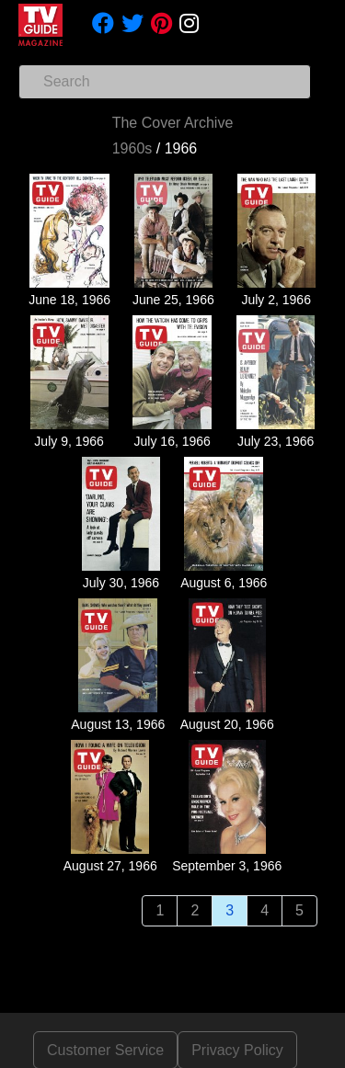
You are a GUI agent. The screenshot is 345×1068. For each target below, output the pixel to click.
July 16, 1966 (172, 441)
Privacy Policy (237, 1050)
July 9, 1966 (69, 441)
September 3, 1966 (227, 865)
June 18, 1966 (69, 299)
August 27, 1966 (110, 865)
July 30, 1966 (121, 582)
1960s (132, 148)
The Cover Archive (173, 123)
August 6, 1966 (223, 582)
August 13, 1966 (118, 724)
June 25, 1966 (173, 299)
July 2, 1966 (276, 299)
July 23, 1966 (275, 441)
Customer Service (105, 1050)
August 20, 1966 (227, 724)
